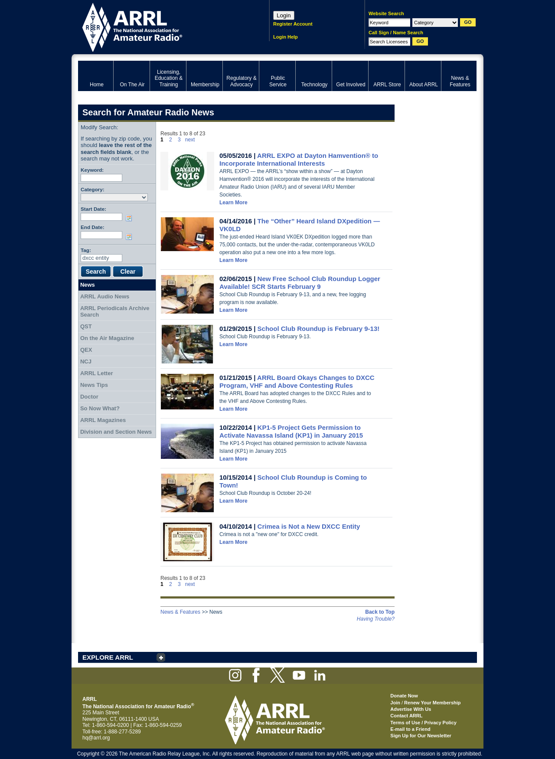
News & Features (180, 612)
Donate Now (404, 695)
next (190, 140)
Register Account (293, 23)
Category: (92, 189)
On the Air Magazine (107, 338)
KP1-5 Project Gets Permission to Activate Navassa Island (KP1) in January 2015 (291, 431)
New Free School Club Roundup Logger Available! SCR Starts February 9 (299, 282)
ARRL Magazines (103, 420)
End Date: (92, 227)
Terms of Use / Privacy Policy (423, 722)
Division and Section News (116, 432)
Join (395, 702)
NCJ (85, 361)
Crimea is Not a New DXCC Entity (309, 526)
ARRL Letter (96, 373)
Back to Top (380, 612)
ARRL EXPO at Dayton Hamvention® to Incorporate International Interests (298, 159)
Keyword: (92, 170)
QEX (86, 350)
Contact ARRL (406, 715)
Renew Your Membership (432, 702)
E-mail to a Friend (410, 729)
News (87, 284)
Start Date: (93, 209)
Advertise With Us (410, 709)
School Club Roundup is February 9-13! (319, 328)
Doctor (89, 396)
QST (86, 326)
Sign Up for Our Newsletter (420, 735)
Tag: (86, 250)
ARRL (162, 26)
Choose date (130, 218)
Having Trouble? (376, 619)
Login (284, 15)
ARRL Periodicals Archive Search (115, 311)
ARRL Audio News (104, 296)
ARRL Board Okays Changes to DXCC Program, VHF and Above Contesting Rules (297, 381)
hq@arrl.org (96, 738)
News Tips (94, 385)
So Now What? (100, 408)
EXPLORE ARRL (107, 657)
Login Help (285, 36)
